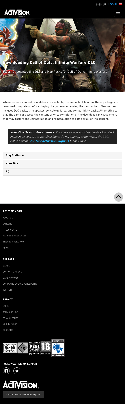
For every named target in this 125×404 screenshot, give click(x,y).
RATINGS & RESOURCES (15, 236)
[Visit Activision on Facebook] (6, 370)
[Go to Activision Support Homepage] (19, 13)
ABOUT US (8, 218)
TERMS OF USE (10, 312)
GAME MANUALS (11, 278)
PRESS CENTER (10, 230)
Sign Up (101, 4)
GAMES (6, 266)
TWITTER (7, 290)
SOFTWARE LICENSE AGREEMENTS (20, 284)
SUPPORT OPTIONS (12, 272)
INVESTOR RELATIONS (14, 242)
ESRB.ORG (8, 330)
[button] (120, 4)
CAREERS (7, 224)
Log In (112, 4)
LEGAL (6, 306)
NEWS (6, 248)
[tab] (62, 155)
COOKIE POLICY (10, 324)
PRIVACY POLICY (10, 318)
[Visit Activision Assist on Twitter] (16, 370)
